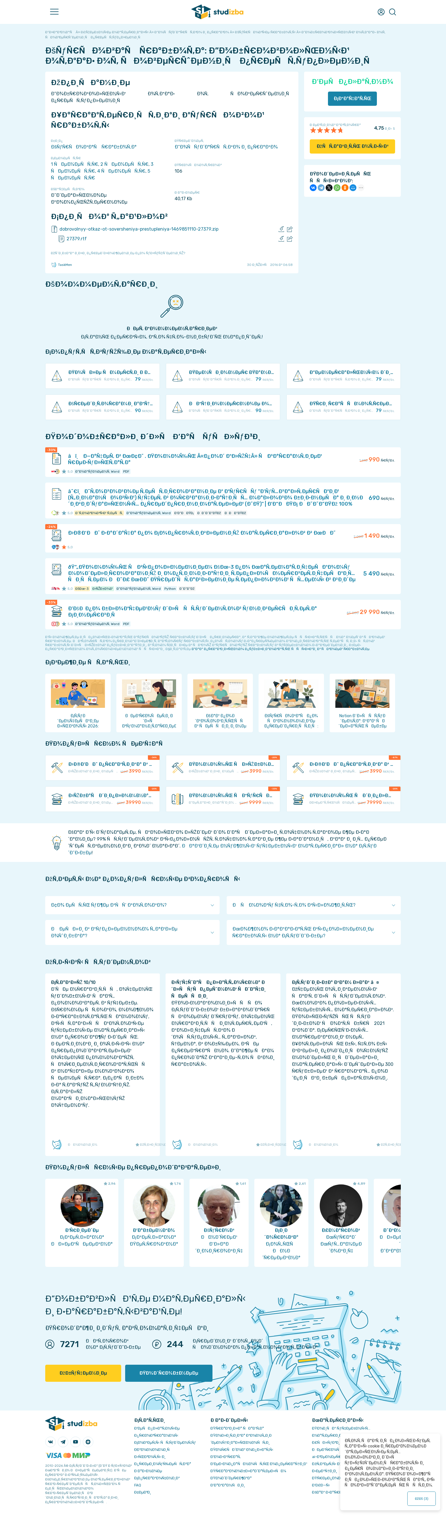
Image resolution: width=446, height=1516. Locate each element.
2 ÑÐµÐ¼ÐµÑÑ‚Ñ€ (124, 164)
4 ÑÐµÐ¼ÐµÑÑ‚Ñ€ (121, 171)
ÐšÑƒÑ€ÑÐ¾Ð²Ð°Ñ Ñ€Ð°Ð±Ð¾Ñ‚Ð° (94, 147)
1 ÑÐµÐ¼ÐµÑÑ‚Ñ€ (74, 164)
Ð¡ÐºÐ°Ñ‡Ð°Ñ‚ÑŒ (352, 98)
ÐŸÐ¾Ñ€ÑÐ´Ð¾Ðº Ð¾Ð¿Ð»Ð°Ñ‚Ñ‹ (241, 1449)
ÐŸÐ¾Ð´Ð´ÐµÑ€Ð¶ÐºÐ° (231, 1478)
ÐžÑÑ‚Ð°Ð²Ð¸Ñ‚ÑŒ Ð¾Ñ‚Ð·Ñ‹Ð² (353, 146)
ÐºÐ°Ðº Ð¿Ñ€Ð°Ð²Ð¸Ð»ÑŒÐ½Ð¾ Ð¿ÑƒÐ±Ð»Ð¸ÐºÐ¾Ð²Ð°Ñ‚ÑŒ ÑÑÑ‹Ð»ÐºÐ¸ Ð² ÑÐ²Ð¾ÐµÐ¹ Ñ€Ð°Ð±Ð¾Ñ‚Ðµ (280, 649)
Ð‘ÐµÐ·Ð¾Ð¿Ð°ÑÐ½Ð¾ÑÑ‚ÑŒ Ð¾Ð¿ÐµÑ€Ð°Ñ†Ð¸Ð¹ (258, 1464)
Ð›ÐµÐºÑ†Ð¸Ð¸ (324, 1471)
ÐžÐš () (421, 1499)
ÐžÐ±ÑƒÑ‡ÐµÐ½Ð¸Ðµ (83, 1373)
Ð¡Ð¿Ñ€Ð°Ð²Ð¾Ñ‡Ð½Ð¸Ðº (157, 1478)
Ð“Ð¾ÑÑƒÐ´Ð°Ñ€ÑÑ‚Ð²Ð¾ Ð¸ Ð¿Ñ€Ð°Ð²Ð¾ (226, 147)
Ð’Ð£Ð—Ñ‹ (321, 1485)
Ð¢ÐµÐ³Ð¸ (142, 1492)
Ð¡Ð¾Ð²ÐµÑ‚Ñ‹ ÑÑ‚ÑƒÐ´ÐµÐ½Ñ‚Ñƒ (165, 1442)
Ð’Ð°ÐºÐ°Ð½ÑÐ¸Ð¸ (227, 1485)
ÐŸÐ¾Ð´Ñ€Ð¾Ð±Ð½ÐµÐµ (168, 1373)
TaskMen (61, 265)
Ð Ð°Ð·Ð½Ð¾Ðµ (148, 1471)
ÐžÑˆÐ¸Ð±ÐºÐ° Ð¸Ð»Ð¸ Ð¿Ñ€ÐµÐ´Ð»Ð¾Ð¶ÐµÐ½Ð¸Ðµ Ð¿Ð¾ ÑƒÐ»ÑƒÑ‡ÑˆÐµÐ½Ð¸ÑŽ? (118, 253)
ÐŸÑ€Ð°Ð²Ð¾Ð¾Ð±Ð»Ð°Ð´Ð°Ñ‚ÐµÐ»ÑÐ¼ (248, 1471)
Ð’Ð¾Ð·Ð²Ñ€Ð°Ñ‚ (225, 1457)
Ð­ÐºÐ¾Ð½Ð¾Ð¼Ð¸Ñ (153, 1449)
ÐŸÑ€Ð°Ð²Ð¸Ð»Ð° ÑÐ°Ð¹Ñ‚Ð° (237, 1428)
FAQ (137, 1485)
